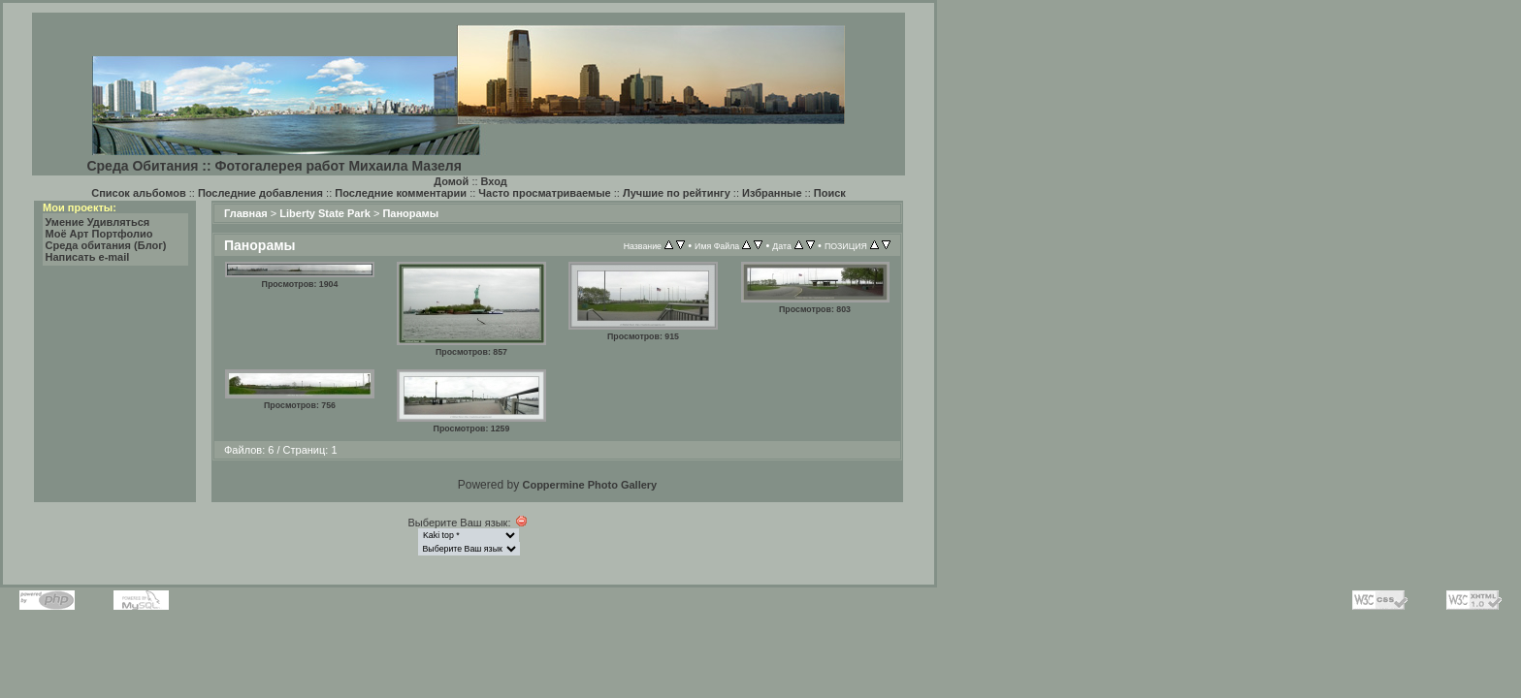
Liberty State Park (325, 213)
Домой (451, 181)
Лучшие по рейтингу (676, 193)
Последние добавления (260, 193)
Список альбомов (138, 193)
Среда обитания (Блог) (106, 245)
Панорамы (410, 213)
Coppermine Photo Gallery (589, 485)
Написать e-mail (88, 257)
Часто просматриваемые (544, 193)
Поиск (830, 193)
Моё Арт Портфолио (99, 233)
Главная (246, 213)
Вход (494, 181)
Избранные (772, 193)
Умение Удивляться (98, 222)
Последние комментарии (401, 193)
